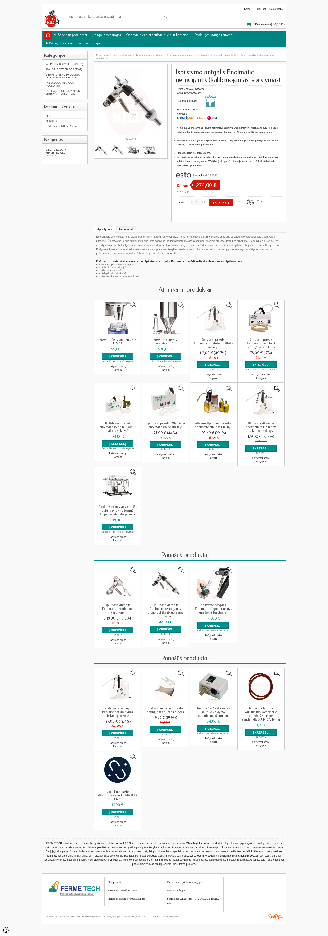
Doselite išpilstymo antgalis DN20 (117, 341)
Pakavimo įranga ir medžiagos (148, 55)
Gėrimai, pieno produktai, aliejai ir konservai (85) (63, 76)
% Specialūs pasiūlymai (70, 35)
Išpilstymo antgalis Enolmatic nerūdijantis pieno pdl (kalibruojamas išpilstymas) (165, 610)
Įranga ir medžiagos (106, 35)
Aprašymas (104, 229)
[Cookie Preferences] (6, 930)
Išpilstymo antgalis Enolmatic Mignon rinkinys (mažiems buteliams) (213, 608)
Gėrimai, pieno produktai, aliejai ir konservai (157, 35)
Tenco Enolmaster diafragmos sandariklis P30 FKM (117, 795)
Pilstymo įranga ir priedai (179, 55)
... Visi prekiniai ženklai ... (63, 126)
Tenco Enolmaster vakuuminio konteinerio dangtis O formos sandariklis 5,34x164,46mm (261, 713)
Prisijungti (261, 9)
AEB (48, 115)
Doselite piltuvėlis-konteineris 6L (165, 341)
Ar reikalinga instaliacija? (113, 267)
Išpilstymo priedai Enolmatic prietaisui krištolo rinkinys (213, 343)
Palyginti (249, 203)
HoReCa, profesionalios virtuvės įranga (72, 43)
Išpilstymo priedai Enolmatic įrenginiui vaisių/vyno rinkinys (261, 343)
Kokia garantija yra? (110, 270)
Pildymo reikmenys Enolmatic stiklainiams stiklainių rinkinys (261, 427)
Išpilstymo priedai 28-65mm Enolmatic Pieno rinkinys (165, 425)
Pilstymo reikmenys (205, 55)
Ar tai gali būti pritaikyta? (112, 273)
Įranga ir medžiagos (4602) (64, 69)
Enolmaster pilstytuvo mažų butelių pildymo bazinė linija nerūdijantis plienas (117, 510)
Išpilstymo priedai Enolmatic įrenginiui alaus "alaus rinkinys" (117, 427)
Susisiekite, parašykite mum (122, 889)
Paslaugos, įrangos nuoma (213, 35)
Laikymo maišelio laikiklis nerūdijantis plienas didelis (165, 709)
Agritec (51, 121)
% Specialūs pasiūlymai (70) (64, 64)
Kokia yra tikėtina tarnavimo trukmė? (119, 276)
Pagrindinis (102, 55)
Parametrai (126, 229)
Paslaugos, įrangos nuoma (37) (60, 84)
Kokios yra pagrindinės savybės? (117, 264)
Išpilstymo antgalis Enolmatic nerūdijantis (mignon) (117, 608)
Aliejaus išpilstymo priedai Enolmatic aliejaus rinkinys (213, 425)
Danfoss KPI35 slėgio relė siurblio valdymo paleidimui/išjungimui (213, 711)
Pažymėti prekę (253, 200)
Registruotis (276, 9)
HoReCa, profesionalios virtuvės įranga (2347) (63, 92)
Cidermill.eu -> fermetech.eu (65, 152)
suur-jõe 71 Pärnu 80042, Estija (126, 916)
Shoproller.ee (275, 916)
